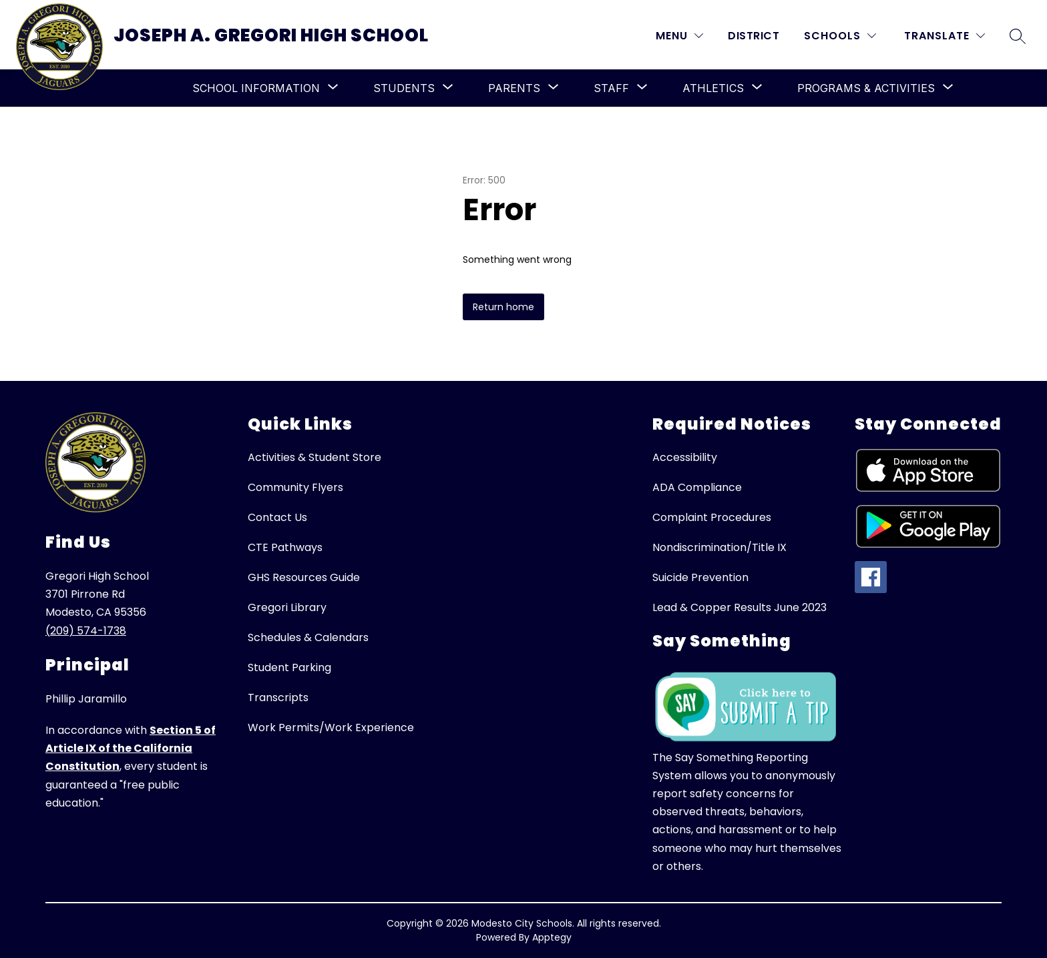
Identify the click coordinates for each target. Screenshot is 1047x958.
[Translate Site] (944, 35)
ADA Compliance (697, 487)
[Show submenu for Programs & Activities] (866, 88)
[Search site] (1018, 36)
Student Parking (289, 667)
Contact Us (277, 517)
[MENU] (679, 35)
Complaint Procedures (711, 517)
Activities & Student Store (314, 457)
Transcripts (278, 697)
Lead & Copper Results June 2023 (739, 607)
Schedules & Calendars (308, 637)
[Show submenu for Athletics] (713, 88)
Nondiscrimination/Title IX (719, 547)
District (753, 35)
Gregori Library (287, 607)
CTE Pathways (285, 547)
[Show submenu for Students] (404, 88)
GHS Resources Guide (304, 577)
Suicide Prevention (700, 577)
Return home (503, 307)
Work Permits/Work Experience (331, 727)
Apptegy (552, 937)
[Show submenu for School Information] (256, 88)
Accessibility (684, 457)
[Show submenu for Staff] (611, 88)
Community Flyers (295, 487)
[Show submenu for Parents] (514, 88)
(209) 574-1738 (85, 630)
